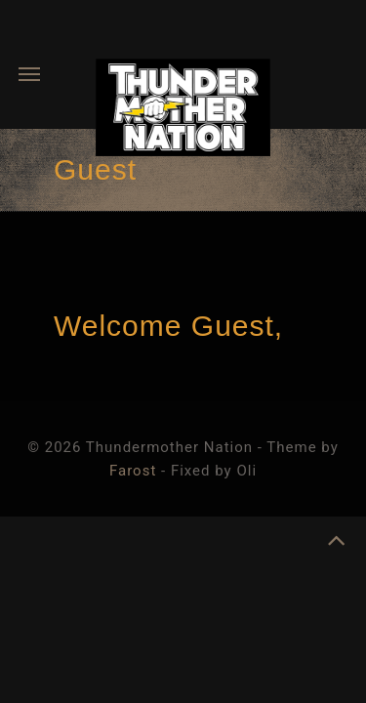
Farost (132, 470)
